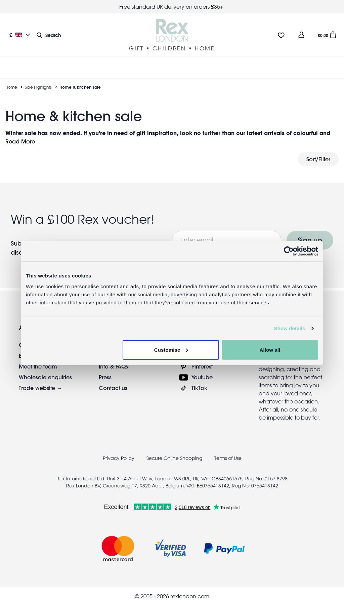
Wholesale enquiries (45, 377)
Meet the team (38, 366)
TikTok (199, 387)
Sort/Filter (318, 159)
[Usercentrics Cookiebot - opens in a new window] (288, 251)
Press (105, 377)
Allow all (270, 349)
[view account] (301, 35)
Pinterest (202, 366)
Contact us (113, 387)
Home (11, 87)
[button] (48, 35)
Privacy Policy (118, 458)
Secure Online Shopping (175, 458)
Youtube (202, 377)
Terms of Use (228, 458)
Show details (289, 328)
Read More (20, 141)
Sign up (310, 240)
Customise (171, 349)
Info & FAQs (113, 366)
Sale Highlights (38, 87)
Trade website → (40, 387)
